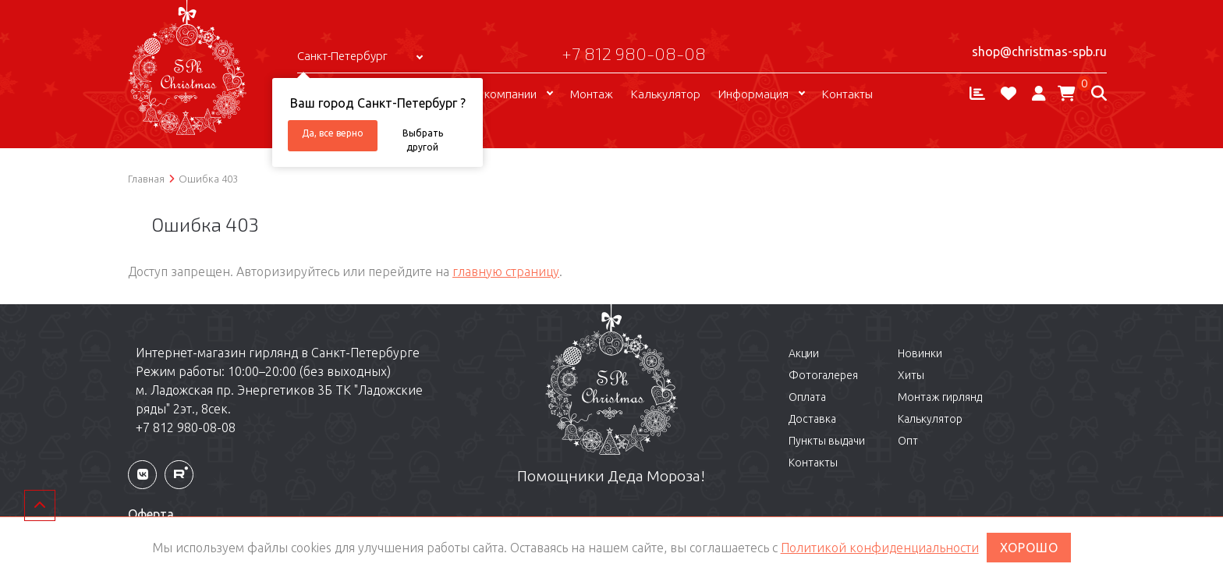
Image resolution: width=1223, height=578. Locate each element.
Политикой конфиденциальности (880, 548)
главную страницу (505, 271)
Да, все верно (332, 133)
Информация (753, 94)
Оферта (151, 514)
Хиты (911, 375)
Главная (146, 178)
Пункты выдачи (827, 440)
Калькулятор (665, 94)
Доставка (812, 419)
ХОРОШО (1029, 548)
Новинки (920, 353)
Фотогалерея (823, 375)
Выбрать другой (422, 139)
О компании (505, 94)
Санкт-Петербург (342, 55)
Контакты (847, 94)
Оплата (807, 397)
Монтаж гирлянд (940, 397)
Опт (908, 440)
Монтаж (591, 94)
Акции (804, 353)
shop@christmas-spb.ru (1039, 51)
